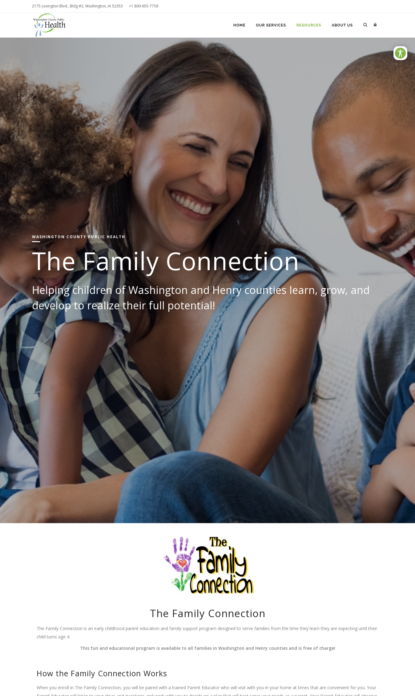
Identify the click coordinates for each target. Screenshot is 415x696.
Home (239, 25)
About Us (342, 25)
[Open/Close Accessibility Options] (400, 53)
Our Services (271, 25)
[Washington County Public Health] (51, 24)
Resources (308, 25)
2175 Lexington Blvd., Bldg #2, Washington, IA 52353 (77, 6)
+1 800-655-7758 (143, 6)
